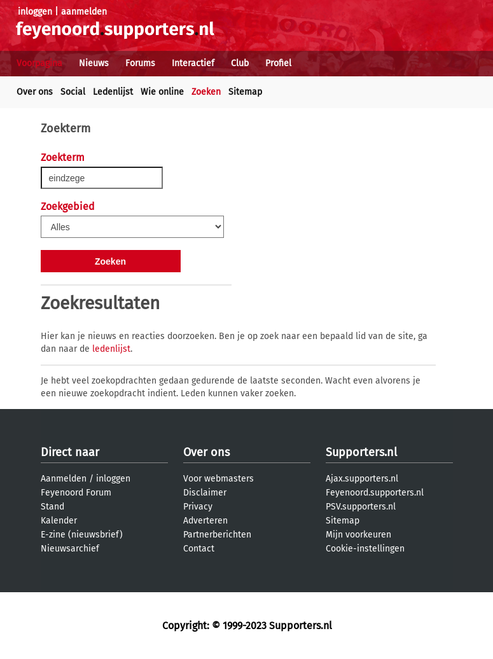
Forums (140, 63)
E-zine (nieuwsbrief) (82, 534)
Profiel (278, 63)
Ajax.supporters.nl (362, 478)
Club (240, 63)
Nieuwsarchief (70, 548)
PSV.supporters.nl (361, 506)
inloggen (35, 11)
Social (72, 92)
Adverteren (205, 520)
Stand (52, 506)
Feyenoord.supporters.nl (375, 492)
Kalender (59, 520)
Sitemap (245, 92)
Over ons (35, 92)
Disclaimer (204, 492)
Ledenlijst (113, 92)
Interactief (193, 63)
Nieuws (94, 63)
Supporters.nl (361, 452)
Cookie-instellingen (365, 548)
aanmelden (84, 11)
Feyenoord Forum (76, 492)
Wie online (162, 92)
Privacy (197, 506)
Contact (198, 548)
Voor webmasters (218, 478)
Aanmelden (64, 478)
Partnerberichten (217, 534)
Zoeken (206, 92)
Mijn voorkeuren (358, 534)
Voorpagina (39, 63)
